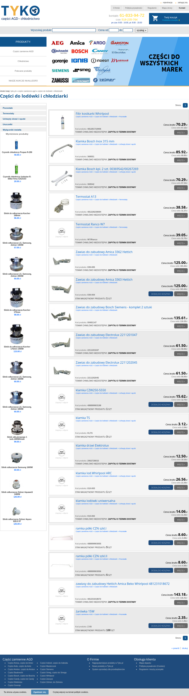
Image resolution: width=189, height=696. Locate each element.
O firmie (116, 8)
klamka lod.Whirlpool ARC (94, 473)
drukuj (185, 648)
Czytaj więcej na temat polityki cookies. (70, 692)
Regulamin (152, 8)
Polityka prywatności (133, 8)
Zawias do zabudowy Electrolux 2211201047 (106, 335)
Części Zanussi (46, 679)
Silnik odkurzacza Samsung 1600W (17, 467)
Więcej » (181, 132)
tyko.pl (13, 91)
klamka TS (83, 418)
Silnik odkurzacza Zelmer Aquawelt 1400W (17, 493)
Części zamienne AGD (23, 51)
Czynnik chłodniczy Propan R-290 (17, 152)
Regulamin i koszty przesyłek (151, 669)
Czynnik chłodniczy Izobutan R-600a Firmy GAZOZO (17, 178)
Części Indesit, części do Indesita (54, 663)
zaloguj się (183, 3)
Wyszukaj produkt (41, 30)
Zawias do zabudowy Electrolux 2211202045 (106, 362)
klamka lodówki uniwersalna (95, 501)
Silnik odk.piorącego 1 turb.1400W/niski (17, 438)
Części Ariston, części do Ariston (21, 669)
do (120, 30)
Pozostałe (8, 108)
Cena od (103, 30)
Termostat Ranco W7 (90, 224)
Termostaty (8, 113)
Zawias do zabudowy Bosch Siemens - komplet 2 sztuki (114, 307)
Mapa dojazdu (145, 663)
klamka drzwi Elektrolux (92, 445)
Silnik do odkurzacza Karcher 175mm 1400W (17, 348)
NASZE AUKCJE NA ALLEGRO (23, 81)
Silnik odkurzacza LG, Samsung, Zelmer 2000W (17, 275)
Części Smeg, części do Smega (53, 673)
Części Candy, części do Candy (21, 679)
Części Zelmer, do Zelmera (51, 682)
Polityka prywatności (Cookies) (152, 666)
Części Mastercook (48, 666)
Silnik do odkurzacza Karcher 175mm (17, 311)
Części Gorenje (14, 685)
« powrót (175, 648)
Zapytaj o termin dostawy (122, 132)
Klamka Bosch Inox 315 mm (95, 141)
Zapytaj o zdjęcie (61, 237)
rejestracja (167, 3)
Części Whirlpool (47, 676)
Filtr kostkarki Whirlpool (92, 114)
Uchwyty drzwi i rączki (14, 119)
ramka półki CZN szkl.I (91, 528)
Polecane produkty (23, 71)
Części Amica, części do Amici (20, 663)
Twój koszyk (170, 17)
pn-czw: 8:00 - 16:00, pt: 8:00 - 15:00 (126, 23)
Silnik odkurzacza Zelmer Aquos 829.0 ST (17, 520)
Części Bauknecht (15, 673)
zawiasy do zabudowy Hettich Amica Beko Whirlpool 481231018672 (123, 584)
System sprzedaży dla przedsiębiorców (108, 669)
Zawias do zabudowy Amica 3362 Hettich (104, 252)
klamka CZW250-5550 (91, 390)
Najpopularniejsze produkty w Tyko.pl (107, 663)
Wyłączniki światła (12, 130)
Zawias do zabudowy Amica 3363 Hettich (104, 279)
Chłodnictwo (23, 61)
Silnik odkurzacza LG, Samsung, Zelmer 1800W (17, 408)
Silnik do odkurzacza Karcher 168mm (17, 214)
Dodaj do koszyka (160, 294)
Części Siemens (47, 669)
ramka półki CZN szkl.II (91, 556)
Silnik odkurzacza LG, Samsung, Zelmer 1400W (17, 244)
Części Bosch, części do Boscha (21, 676)
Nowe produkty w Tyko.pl (102, 666)
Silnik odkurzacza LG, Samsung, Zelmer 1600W (17, 378)
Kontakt (182, 8)
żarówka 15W (85, 611)
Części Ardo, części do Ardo (19, 666)
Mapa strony (167, 8)
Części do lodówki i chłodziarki (50, 91)
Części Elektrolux (15, 682)
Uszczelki (7, 124)
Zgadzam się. (39, 692)
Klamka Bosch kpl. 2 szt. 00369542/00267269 (107, 169)
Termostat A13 (86, 197)
